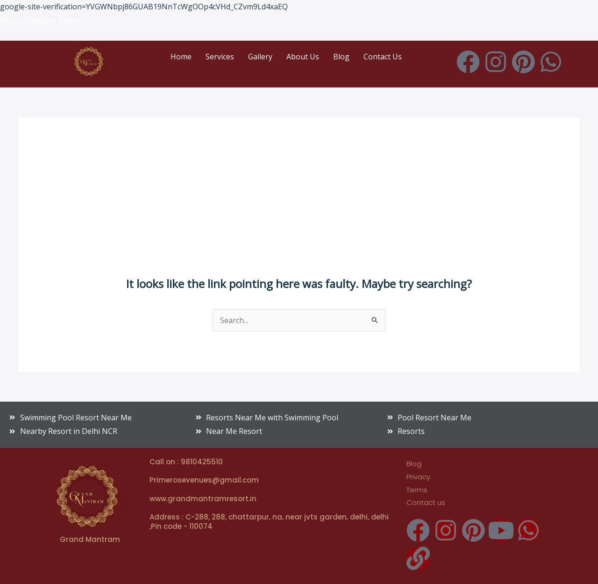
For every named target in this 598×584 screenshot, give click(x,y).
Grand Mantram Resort (40, 20)
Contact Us (382, 56)
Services (220, 56)
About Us (302, 56)
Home (181, 56)
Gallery (260, 56)
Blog (341, 56)
